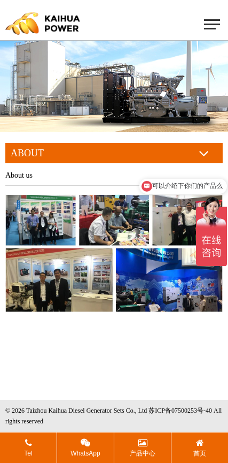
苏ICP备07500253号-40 (180, 410)
